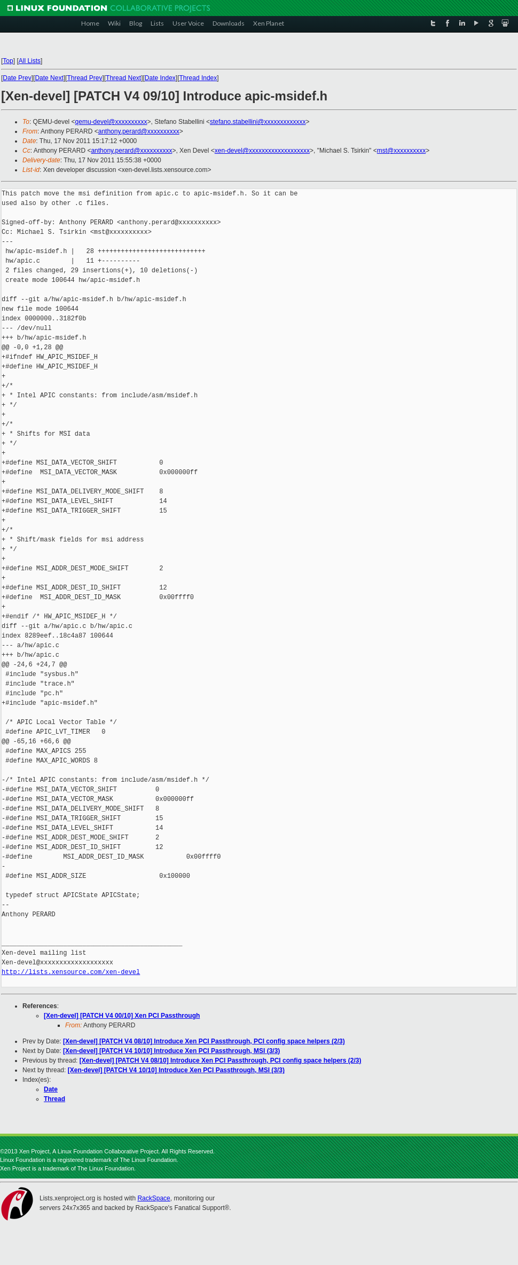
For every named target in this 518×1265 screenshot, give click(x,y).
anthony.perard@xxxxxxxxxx (138, 131)
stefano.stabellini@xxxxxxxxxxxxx (258, 121)
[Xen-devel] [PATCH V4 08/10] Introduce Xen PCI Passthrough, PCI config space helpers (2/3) (204, 1041)
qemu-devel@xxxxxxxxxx (111, 121)
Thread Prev (84, 78)
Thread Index (198, 78)
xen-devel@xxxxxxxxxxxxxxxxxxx (262, 150)
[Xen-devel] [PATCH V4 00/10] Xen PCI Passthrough (122, 1015)
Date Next (49, 78)
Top (8, 61)
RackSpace (153, 1198)
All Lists (30, 61)
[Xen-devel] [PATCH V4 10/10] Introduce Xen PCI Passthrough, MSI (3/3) (171, 1051)
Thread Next (123, 78)
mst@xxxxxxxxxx (401, 150)
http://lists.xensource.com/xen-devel (71, 972)
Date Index (160, 78)
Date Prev (17, 78)
